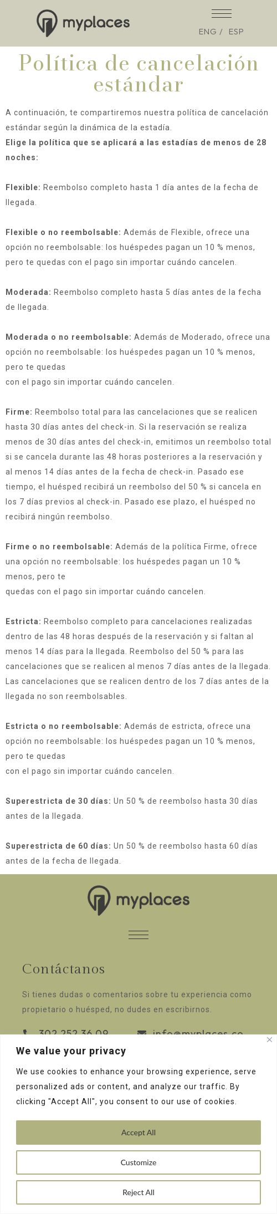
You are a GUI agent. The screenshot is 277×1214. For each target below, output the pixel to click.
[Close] (269, 1039)
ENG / (211, 31)
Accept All (138, 1132)
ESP (236, 31)
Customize (139, 1162)
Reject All (138, 1192)
